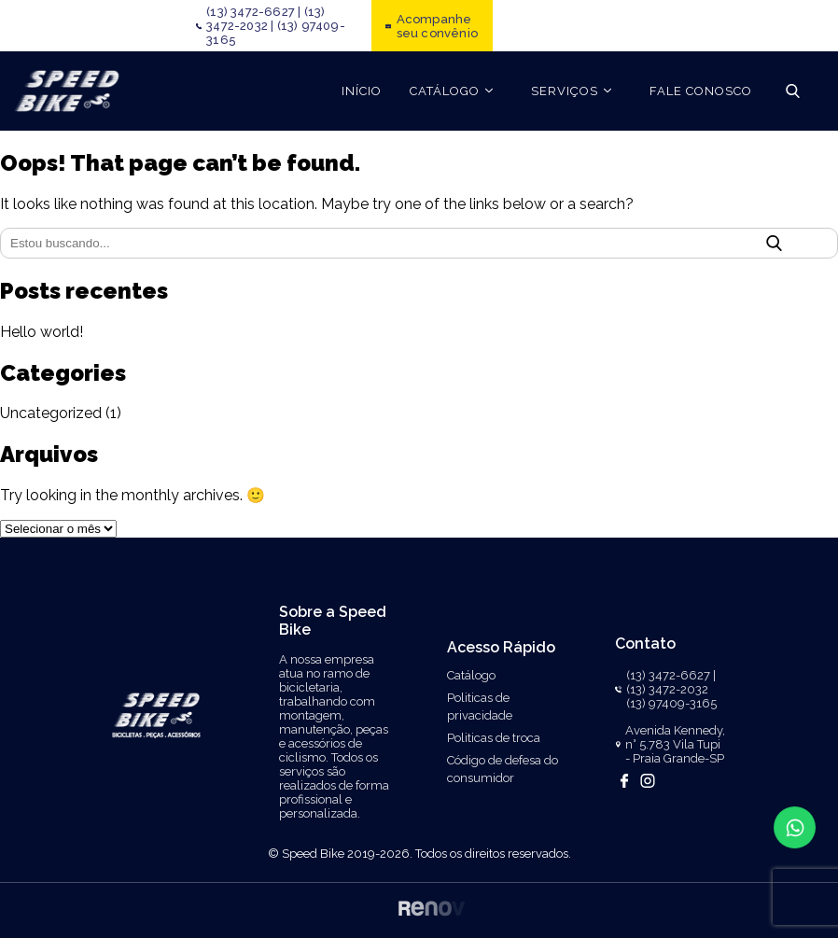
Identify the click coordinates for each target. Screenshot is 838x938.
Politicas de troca (493, 738)
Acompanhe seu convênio (437, 26)
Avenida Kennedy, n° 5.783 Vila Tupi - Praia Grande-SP (675, 744)
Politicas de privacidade (479, 706)
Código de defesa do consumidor (502, 769)
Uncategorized (51, 413)
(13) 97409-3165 (671, 703)
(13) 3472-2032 (667, 689)
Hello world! (41, 332)
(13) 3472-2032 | (265, 19)
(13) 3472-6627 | (253, 12)
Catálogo (471, 675)
